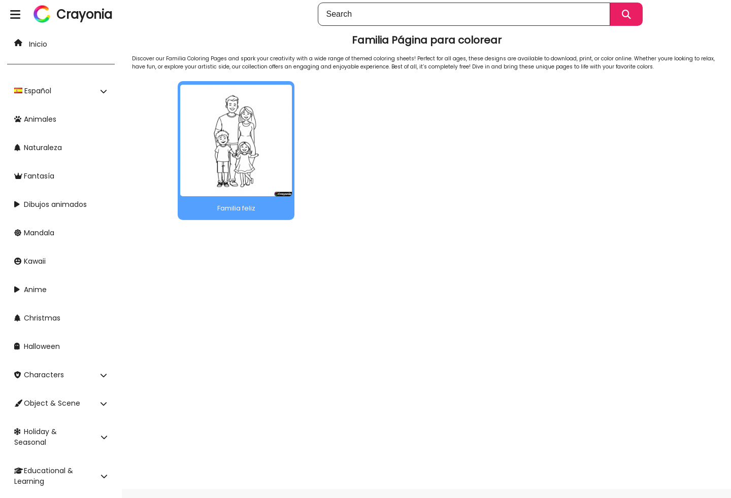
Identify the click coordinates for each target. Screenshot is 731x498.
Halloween (37, 346)
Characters (39, 375)
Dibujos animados (50, 204)
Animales (35, 119)
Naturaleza (38, 148)
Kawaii (30, 261)
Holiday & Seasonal (35, 436)
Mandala (34, 233)
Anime (30, 289)
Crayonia (84, 14)
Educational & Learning (43, 476)
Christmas (37, 318)
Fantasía (34, 176)
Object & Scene (47, 403)
